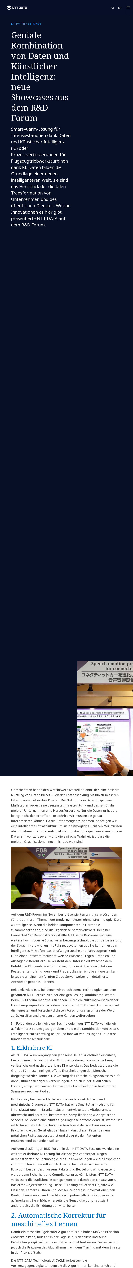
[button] (115, 7)
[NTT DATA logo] (14, 8)
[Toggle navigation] (129, 8)
